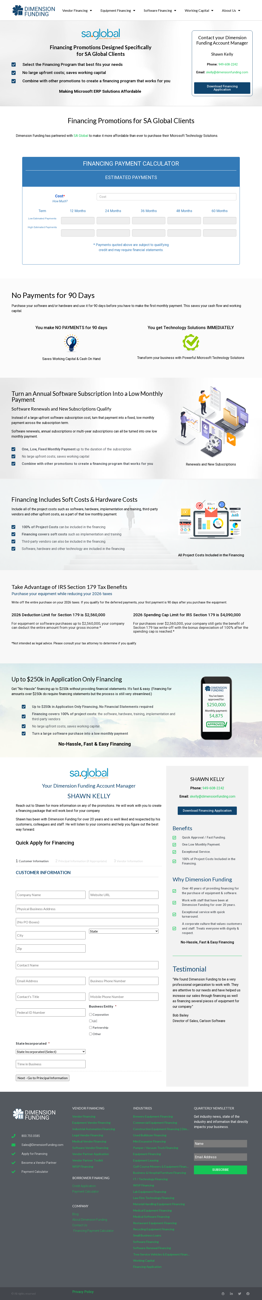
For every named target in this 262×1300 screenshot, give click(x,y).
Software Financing (160, 10)
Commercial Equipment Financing (155, 1122)
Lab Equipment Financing (149, 1191)
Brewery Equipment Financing (153, 1116)
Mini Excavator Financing (149, 1141)
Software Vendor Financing (90, 1148)
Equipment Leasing (146, 1160)
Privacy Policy (83, 1292)
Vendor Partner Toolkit (87, 1160)
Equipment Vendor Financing (91, 1122)
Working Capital (199, 10)
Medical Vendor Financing (89, 1141)
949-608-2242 (228, 64)
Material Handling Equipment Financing (159, 1204)
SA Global (81, 136)
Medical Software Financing (151, 1216)
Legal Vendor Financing (87, 1135)
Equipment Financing (117, 10)
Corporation (101, 1014)
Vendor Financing (77, 10)
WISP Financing (82, 1166)
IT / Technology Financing (150, 1179)
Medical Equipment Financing (152, 1210)
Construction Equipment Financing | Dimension (161, 1129)
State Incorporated (33, 1043)
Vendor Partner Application (90, 1154)
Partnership (100, 1027)
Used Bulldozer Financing (149, 1135)
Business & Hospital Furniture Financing (159, 1172)
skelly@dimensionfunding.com (227, 72)
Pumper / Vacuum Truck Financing (155, 1148)
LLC (95, 1021)
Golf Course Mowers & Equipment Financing (161, 1166)
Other (97, 1034)
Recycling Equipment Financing (153, 1229)
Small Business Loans (147, 1235)
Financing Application (147, 1266)
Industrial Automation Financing (93, 1129)
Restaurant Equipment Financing (155, 1223)
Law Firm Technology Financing (153, 1198)
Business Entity (102, 1006)
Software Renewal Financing (152, 1248)
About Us (231, 10)
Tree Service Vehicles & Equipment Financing (161, 1254)
